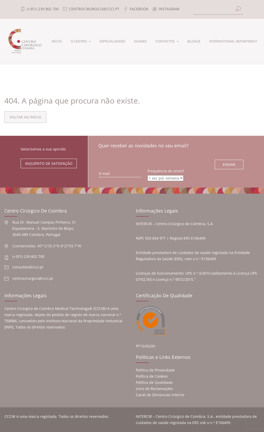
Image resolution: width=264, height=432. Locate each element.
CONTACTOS (165, 41)
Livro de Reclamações (154, 388)
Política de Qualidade (154, 382)
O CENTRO (79, 41)
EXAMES (140, 41)
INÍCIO (57, 41)
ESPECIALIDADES (112, 41)
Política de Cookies (152, 376)
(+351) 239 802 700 (28, 256)
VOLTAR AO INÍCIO (25, 117)
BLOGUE (193, 41)
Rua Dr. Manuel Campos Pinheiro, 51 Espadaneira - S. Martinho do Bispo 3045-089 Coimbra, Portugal (44, 228)
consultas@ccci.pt (27, 267)
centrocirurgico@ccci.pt (32, 278)
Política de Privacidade (155, 370)
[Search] (219, 9)
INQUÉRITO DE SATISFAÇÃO (48, 163)
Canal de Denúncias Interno (160, 394)
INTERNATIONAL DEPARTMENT (233, 41)
